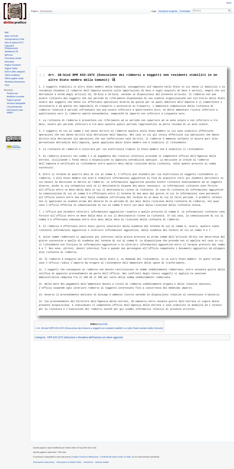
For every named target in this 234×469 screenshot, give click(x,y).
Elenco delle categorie (15, 71)
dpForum (9, 55)
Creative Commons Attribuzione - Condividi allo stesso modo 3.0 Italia (102, 457)
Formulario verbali (13, 58)
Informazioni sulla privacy (44, 463)
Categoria (41, 337)
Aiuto (7, 85)
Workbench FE (11, 51)
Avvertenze (89, 463)
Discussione (46, 11)
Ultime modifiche (12, 75)
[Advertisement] (132, 41)
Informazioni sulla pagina (15, 111)
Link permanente (14, 107)
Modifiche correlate (15, 96)
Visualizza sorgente (167, 11)
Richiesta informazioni (15, 82)
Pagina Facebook (13, 65)
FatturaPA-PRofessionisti (11, 47)
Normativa (9, 62)
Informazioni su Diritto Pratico (69, 463)
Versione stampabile (16, 103)
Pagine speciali (14, 100)
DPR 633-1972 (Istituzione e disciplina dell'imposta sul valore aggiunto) (86, 337)
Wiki (7, 32)
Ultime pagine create (14, 78)
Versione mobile (102, 463)
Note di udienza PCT (14, 42)
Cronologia (184, 11)
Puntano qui (12, 93)
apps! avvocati (11, 36)
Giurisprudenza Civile (14, 39)
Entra (228, 3)
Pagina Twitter (11, 68)
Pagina (34, 11)
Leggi (153, 11)
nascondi (103, 324)
